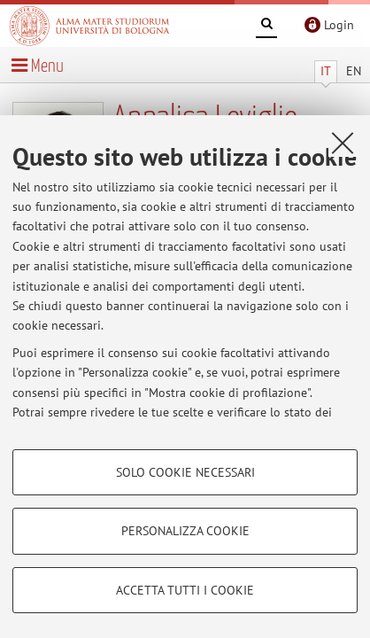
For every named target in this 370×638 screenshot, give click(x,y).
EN (353, 71)
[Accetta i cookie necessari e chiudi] (342, 142)
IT (325, 71)
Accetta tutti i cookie (185, 590)
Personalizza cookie (185, 531)
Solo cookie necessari (185, 472)
